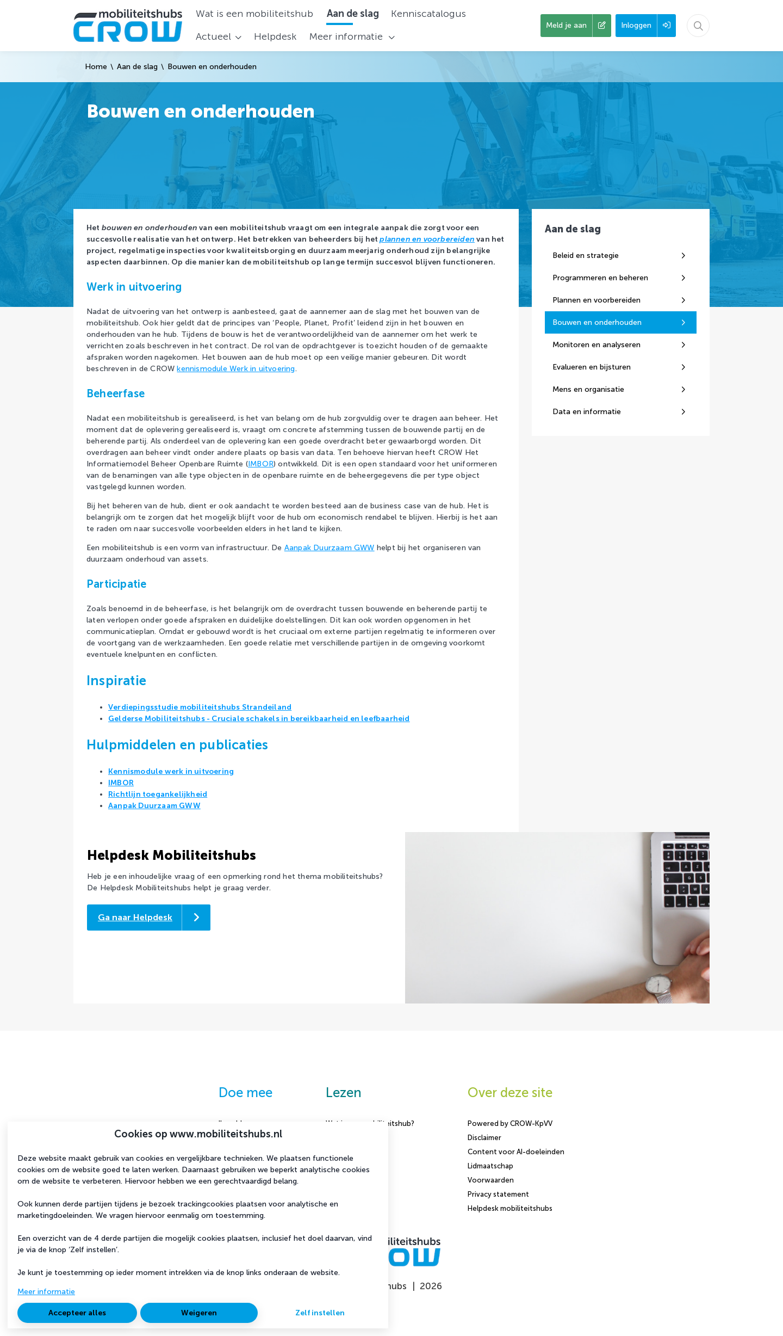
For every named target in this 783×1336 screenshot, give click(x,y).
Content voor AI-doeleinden (516, 1152)
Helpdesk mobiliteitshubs (510, 1208)
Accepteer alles (77, 1312)
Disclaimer (484, 1138)
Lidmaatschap (490, 1166)
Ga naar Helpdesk (135, 917)
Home (96, 66)
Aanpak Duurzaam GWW (329, 547)
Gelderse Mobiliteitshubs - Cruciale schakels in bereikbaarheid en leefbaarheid (259, 718)
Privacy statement (498, 1194)
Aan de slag (137, 66)
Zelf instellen (320, 1312)
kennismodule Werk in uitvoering (236, 368)
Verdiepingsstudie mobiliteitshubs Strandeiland (199, 707)
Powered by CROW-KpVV (510, 1123)
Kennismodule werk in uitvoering (171, 771)
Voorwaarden (491, 1180)
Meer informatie (46, 1291)
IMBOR (261, 464)
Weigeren (199, 1312)
